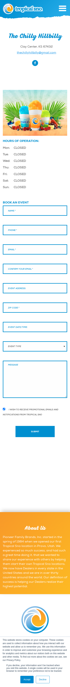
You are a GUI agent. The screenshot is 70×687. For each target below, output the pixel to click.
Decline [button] (42, 679)
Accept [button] (27, 679)
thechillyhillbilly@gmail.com (36, 52)
